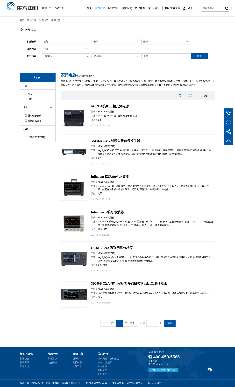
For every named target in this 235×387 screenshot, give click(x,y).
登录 (190, 8)
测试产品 (100, 8)
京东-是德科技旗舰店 (108, 358)
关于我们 (153, 8)
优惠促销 (52, 362)
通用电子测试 (33, 115)
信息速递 (24, 366)
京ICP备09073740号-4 (96, 383)
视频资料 (77, 358)
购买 (28, 94)
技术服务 (140, 8)
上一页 (109, 323)
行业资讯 (24, 362)
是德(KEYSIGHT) (35, 137)
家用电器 (55, 20)
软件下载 (77, 366)
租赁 (28, 99)
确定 (170, 323)
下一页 (129, 323)
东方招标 (102, 366)
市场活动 (52, 358)
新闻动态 (24, 358)
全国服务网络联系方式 (163, 370)
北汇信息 (102, 374)
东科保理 (102, 370)
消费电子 (43, 20)
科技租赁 (126, 8)
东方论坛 (175, 8)
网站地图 (152, 383)
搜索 (199, 56)
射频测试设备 (33, 121)
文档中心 (77, 362)
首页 (89, 8)
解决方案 (113, 8)
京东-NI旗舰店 (105, 362)
